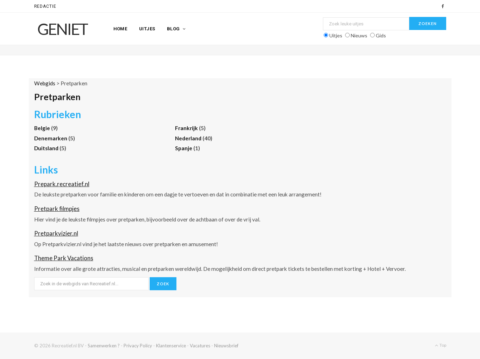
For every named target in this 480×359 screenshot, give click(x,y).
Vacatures (200, 345)
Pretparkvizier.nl (56, 233)
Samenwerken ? (104, 345)
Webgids (44, 83)
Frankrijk (187, 128)
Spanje (184, 148)
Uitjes (147, 28)
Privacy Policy (138, 345)
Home (120, 28)
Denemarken (51, 138)
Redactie (45, 6)
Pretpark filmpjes (57, 208)
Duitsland (47, 148)
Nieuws (359, 35)
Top (440, 345)
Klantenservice (171, 345)
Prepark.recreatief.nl (61, 184)
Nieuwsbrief (226, 345)
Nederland (188, 138)
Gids (381, 35)
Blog (173, 28)
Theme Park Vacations (63, 258)
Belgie (42, 128)
